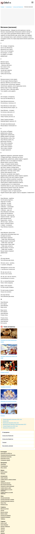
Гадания (4, 442)
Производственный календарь (8, 455)
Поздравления (4, 466)
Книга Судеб (4, 523)
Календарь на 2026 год (6, 453)
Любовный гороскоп (5, 482)
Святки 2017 (6, 421)
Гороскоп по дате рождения (7, 486)
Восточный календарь (6, 484)
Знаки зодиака (4, 477)
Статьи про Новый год (7, 439)
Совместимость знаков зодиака (8, 479)
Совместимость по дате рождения (6, 490)
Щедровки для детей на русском (8, 401)
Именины (3, 473)
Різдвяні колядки (5, 372)
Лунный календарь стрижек (7, 499)
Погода (2, 510)
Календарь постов (5, 458)
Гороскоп (3, 481)
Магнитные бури (5, 508)
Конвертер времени (5, 517)
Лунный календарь (5, 497)
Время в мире (4, 513)
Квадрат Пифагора (5, 526)
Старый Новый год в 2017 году (10, 426)
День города (4, 467)
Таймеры (3, 518)
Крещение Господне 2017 (9, 427)
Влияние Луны (4, 504)
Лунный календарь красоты (7, 501)
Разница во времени (6, 515)
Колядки (3, 415)
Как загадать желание (7, 445)
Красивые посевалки (6, 386)
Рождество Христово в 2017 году (11, 422)
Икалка (2, 531)
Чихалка (3, 528)
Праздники (3, 464)
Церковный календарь (6, 456)
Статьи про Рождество (7, 435)
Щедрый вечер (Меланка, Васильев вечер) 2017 (14, 424)
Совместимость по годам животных (7, 493)
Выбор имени (4, 471)
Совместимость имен (6, 487)
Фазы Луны (3, 502)
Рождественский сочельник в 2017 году (12, 419)
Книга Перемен (4, 524)
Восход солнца (4, 512)
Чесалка (3, 529)
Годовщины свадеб (5, 460)
